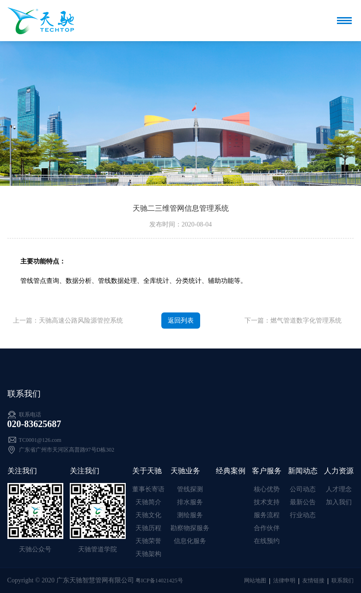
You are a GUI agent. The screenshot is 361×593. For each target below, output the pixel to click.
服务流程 (267, 515)
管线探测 (190, 489)
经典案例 (230, 471)
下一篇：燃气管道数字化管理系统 (293, 320)
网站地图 (255, 580)
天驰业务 (185, 471)
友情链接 (313, 580)
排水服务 (190, 502)
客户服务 (266, 471)
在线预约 (267, 541)
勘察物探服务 (190, 528)
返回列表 (181, 320)
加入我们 (339, 502)
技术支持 (267, 502)
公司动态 (303, 489)
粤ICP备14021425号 (159, 580)
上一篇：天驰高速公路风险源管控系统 (68, 320)
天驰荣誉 (148, 541)
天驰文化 (148, 515)
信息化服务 (190, 541)
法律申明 (284, 580)
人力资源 (339, 471)
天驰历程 (148, 528)
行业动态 (303, 515)
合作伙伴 (267, 528)
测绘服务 (190, 515)
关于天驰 (147, 471)
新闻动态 (303, 471)
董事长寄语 (148, 489)
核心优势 (267, 489)
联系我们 (342, 580)
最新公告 (303, 502)
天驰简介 (148, 502)
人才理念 (339, 489)
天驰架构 (148, 553)
